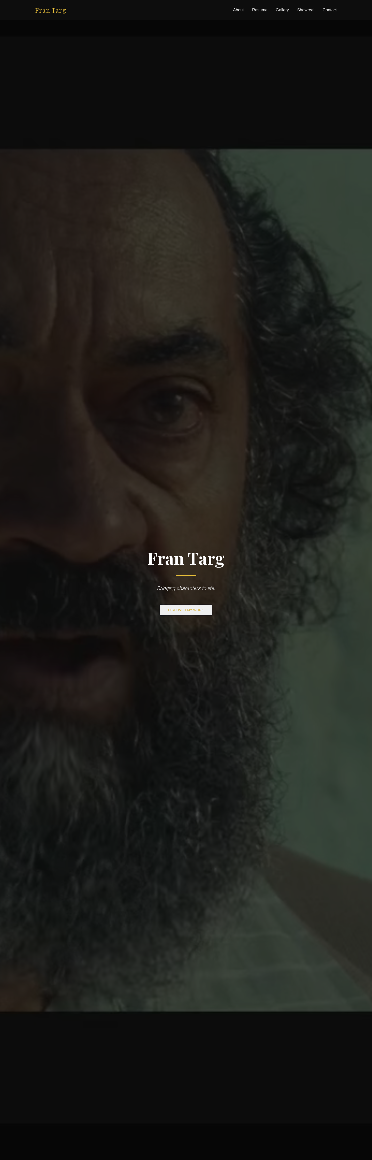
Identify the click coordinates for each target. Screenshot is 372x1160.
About (238, 10)
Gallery (282, 10)
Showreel (305, 10)
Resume (260, 10)
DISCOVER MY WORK (186, 610)
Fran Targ (50, 10)
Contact (330, 10)
